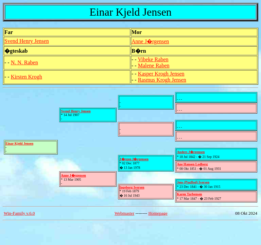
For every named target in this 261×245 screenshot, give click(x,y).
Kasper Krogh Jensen (161, 74)
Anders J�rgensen (191, 152)
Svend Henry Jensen (26, 41)
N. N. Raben (24, 62)
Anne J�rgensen (150, 41)
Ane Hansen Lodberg (192, 164)
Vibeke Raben (153, 59)
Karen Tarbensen (189, 194)
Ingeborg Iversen (132, 187)
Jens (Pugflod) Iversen (193, 182)
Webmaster (124, 213)
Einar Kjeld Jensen (19, 143)
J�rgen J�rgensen (134, 159)
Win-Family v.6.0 (19, 213)
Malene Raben (154, 65)
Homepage (157, 213)
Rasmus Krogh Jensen (162, 80)
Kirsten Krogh (26, 77)
